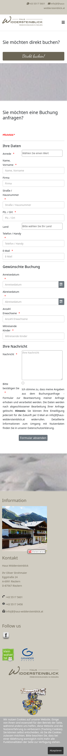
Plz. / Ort (8, 212)
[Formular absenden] (33, 438)
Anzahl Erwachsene (10, 311)
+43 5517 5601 (37, 3)
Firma (6, 177)
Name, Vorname (8, 162)
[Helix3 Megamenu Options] (63, 22)
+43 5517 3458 (14, 604)
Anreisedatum (11, 274)
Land (5, 226)
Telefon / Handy (12, 233)
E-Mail (6, 250)
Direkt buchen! (33, 56)
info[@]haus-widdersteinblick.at (24, 611)
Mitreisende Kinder (10, 328)
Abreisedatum (11, 291)
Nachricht (8, 354)
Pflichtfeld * (9, 135)
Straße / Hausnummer (11, 193)
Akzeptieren (56, 750)
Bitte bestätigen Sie (11, 386)
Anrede (7, 153)
